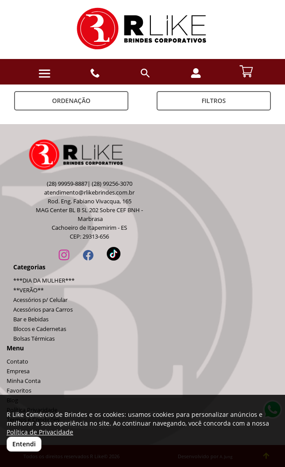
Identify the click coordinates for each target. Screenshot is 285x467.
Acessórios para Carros (43, 309)
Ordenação (71, 100)
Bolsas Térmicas (34, 338)
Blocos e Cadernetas (39, 329)
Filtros (214, 100)
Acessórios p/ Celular (40, 300)
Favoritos (19, 390)
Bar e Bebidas (31, 319)
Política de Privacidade (40, 432)
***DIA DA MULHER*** (44, 280)
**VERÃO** (28, 290)
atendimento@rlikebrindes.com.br (89, 192)
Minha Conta (24, 381)
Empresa (18, 371)
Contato (17, 361)
